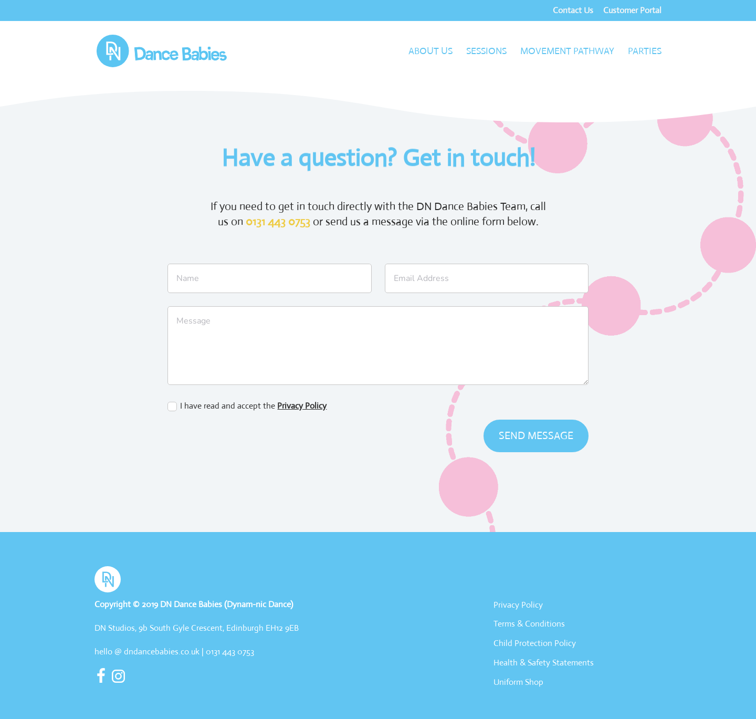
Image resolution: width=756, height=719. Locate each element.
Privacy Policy (302, 405)
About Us (430, 52)
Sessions (486, 52)
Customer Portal (632, 11)
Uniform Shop (518, 681)
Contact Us (573, 11)
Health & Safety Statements (544, 662)
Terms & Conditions (529, 623)
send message (536, 435)
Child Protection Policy (535, 643)
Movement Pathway (567, 52)
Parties (645, 52)
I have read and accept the (247, 405)
